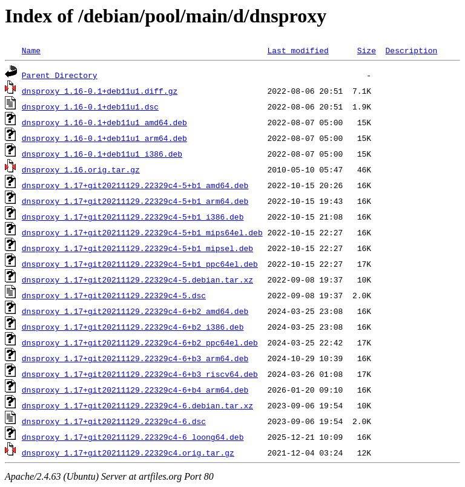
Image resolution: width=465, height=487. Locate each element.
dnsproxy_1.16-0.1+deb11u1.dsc (90, 106)
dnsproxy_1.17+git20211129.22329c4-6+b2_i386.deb (133, 326)
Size (366, 50)
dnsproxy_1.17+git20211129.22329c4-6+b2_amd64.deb (135, 311)
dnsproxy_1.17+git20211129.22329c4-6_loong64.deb (133, 436)
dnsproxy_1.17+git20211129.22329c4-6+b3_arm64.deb (135, 358)
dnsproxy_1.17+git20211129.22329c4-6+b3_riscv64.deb (140, 373)
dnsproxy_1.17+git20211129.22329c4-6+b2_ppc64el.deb (140, 342)
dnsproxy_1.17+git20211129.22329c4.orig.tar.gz (128, 452)
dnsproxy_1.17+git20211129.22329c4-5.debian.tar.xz (137, 279)
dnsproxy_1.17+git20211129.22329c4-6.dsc (114, 421)
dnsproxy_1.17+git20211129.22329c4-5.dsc (114, 295)
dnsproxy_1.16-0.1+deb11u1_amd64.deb (104, 122)
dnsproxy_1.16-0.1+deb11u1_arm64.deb (104, 137)
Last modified (297, 50)
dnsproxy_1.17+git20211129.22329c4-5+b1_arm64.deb (135, 200)
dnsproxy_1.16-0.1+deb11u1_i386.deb (102, 153)
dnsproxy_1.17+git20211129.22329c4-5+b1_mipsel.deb (137, 248)
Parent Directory (59, 75)
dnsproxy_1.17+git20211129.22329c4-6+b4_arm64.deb (135, 389)
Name (31, 50)
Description (411, 50)
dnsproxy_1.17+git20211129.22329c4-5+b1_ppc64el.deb (140, 263)
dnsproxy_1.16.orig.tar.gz (81, 169)
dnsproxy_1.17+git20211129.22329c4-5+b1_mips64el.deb (142, 232)
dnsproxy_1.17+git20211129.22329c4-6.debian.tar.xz (137, 405)
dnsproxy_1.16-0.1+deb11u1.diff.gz (99, 90)
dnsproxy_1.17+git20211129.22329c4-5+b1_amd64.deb (135, 185)
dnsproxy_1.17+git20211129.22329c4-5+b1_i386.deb (133, 216)
